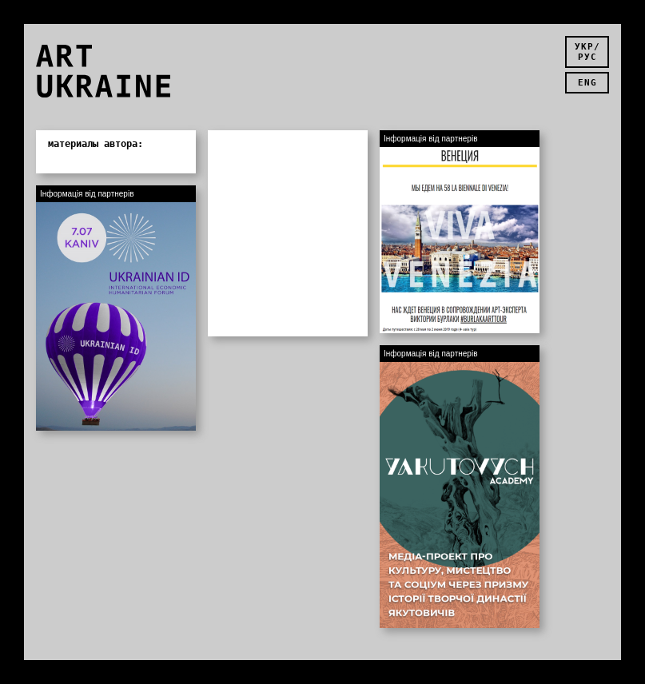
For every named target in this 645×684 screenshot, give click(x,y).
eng (587, 83)
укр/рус (587, 52)
